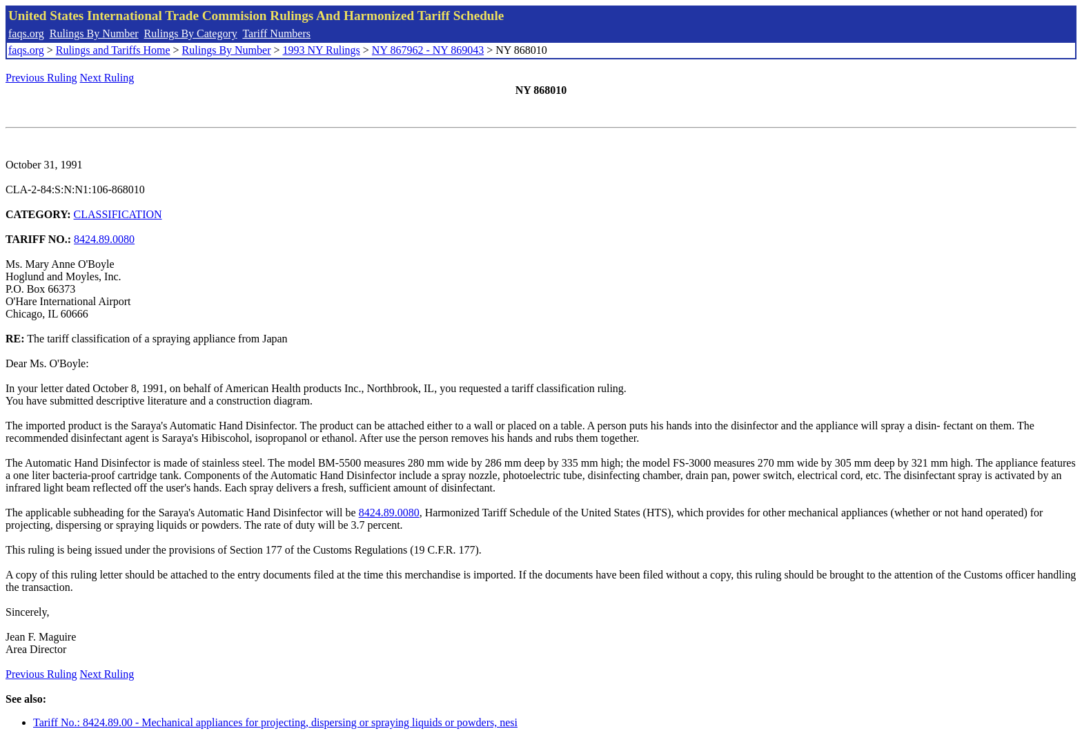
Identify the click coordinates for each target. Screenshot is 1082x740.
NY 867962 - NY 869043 (428, 50)
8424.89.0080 (104, 239)
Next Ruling (107, 78)
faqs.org (26, 33)
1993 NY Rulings (321, 50)
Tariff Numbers (276, 33)
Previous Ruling (41, 78)
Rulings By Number (94, 33)
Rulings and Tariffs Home (113, 50)
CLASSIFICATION (118, 214)
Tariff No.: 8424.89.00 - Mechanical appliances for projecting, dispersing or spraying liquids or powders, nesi (275, 722)
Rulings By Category (190, 33)
